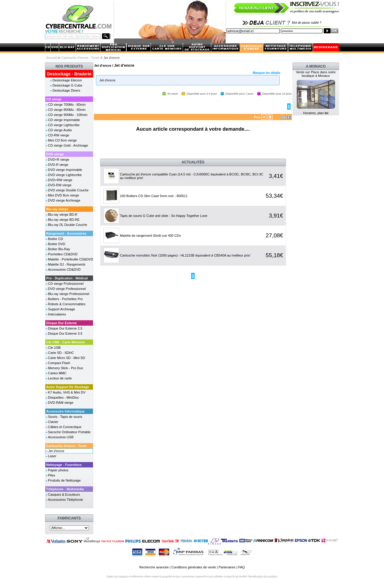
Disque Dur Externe (61, 323)
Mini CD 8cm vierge (62, 140)
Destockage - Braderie (69, 73)
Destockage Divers (66, 90)
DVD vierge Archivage (64, 200)
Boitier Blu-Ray (59, 249)
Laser (52, 456)
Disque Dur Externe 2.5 (65, 328)
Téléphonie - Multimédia (65, 489)
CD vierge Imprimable (64, 120)
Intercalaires (57, 314)
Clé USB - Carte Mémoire (65, 342)
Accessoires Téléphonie (65, 499)
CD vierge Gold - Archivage (68, 145)
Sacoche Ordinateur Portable (69, 432)
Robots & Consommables (67, 304)
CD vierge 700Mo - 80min (67, 104)
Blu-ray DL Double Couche (67, 225)
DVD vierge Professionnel (67, 289)
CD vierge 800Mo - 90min (67, 109)
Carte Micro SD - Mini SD (66, 358)
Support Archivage (61, 309)
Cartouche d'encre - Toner (80, 57)
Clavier (53, 422)
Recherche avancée (154, 567)
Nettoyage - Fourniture (64, 465)
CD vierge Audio (60, 130)
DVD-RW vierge (59, 185)
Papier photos (58, 470)
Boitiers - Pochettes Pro (65, 299)
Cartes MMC (57, 373)
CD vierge (54, 99)
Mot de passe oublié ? (306, 22)
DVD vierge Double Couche (68, 190)
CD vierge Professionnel (66, 283)
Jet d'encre (56, 451)
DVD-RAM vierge (60, 402)
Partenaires (227, 567)
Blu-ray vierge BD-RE (64, 219)
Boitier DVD (56, 244)
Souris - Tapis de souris (65, 416)
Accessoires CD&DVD (64, 269)
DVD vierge (55, 154)
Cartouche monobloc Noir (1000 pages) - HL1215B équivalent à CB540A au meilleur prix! (185, 255)
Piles (51, 475)
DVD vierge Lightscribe (65, 175)
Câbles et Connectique (64, 427)
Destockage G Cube (67, 85)
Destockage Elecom (67, 80)
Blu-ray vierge (57, 209)
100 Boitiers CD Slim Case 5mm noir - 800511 (154, 196)
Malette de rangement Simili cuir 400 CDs (150, 235)
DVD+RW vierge (60, 180)
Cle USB (54, 347)
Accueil (51, 57)
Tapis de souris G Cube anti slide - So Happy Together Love (163, 216)
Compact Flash (59, 363)
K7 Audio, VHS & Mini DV (67, 392)
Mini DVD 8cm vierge (63, 195)
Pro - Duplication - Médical (67, 278)
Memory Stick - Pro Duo (65, 368)
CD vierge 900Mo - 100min (67, 115)
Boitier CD (55, 239)
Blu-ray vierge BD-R (62, 214)
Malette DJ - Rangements (67, 264)
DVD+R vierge (58, 159)
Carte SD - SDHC (61, 352)
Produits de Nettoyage (64, 480)
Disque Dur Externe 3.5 (65, 333)
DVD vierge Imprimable (65, 170)
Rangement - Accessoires (66, 233)
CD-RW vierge (58, 135)
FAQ (241, 567)
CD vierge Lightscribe (64, 125)
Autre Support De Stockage (67, 387)
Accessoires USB (61, 437)
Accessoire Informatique (65, 411)
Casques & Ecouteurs (64, 494)
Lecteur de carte (60, 378)
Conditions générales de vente (193, 567)
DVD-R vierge (58, 164)
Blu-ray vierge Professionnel (68, 294)
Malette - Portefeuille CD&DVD (70, 259)
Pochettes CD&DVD (62, 254)
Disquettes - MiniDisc (63, 397)
